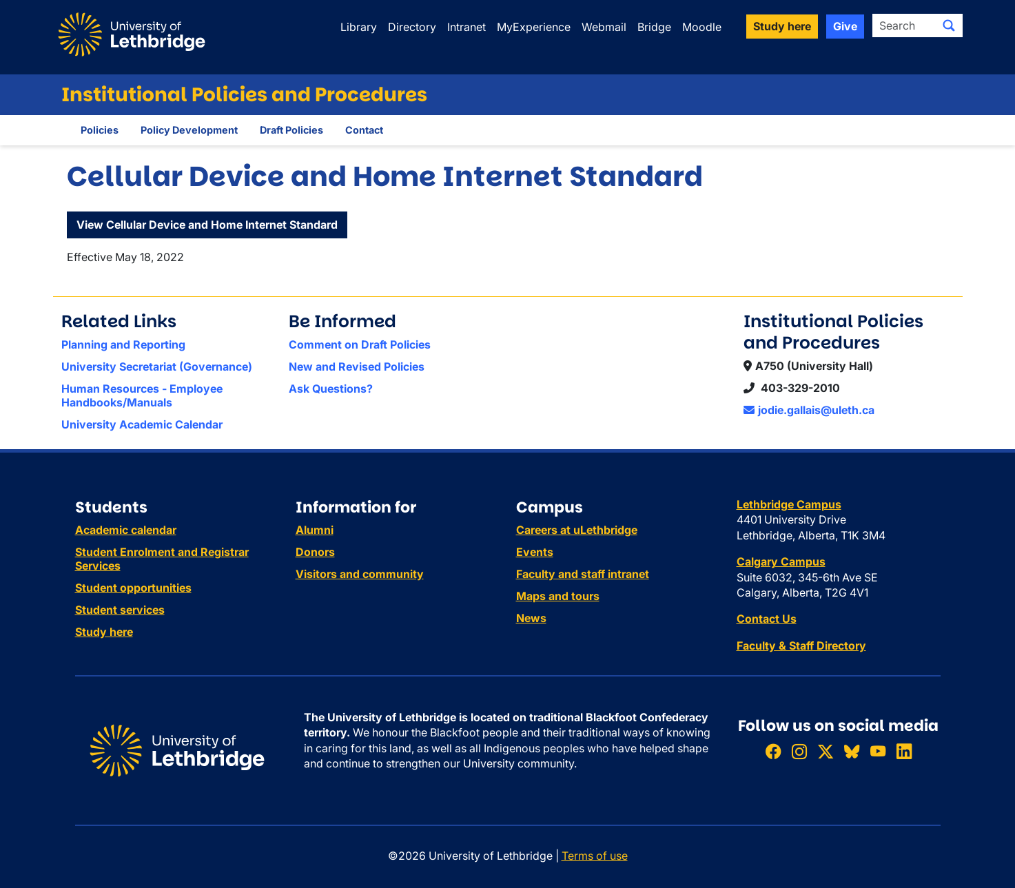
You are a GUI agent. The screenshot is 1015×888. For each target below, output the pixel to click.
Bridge (654, 27)
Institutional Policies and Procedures (244, 94)
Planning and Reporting (123, 344)
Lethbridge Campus (789, 504)
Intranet (466, 27)
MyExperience (534, 27)
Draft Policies (291, 130)
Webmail (604, 27)
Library (358, 27)
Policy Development (189, 130)
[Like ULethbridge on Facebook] (773, 752)
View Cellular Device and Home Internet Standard (207, 224)
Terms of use (595, 856)
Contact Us (767, 619)
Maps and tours (557, 596)
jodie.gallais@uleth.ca (809, 410)
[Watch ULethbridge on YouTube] (878, 752)
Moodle (701, 27)
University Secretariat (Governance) (156, 366)
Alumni (315, 530)
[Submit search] (949, 25)
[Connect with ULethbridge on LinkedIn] (904, 752)
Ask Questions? (331, 388)
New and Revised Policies (356, 366)
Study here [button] (782, 26)
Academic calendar (125, 530)
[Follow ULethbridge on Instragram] (799, 752)
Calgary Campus (781, 561)
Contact (364, 130)
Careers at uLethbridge (576, 530)
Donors (315, 552)
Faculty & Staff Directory (801, 645)
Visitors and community (360, 574)
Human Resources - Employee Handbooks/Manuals (142, 395)
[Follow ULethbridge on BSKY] (852, 752)
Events (534, 552)
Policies (100, 130)
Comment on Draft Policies (360, 344)
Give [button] (845, 26)
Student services (120, 610)
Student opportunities (133, 588)
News (531, 618)
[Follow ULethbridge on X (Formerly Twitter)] (825, 752)
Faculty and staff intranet (582, 574)
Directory (412, 27)
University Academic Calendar (142, 424)
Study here (104, 632)
